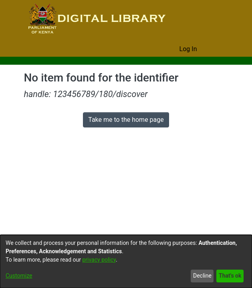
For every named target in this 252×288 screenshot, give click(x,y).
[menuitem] (172, 49)
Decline (200, 276)
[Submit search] (161, 49)
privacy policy (103, 260)
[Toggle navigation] (217, 49)
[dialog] (126, 261)
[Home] (96, 19)
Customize (19, 276)
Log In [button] (189, 49)
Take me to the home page (126, 119)
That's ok (229, 276)
